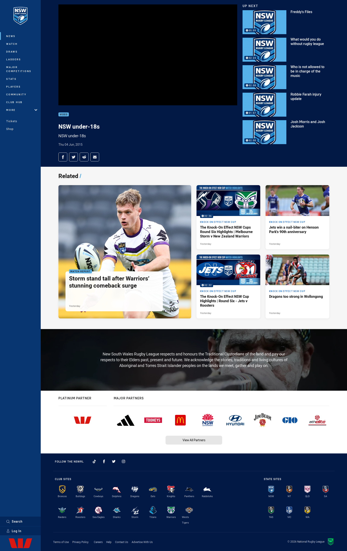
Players (13, 86)
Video (63, 114)
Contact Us (121, 542)
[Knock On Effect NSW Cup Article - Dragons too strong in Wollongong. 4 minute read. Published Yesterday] (297, 286)
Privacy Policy (80, 542)
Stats (11, 78)
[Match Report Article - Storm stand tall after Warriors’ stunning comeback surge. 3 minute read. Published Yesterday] (124, 251)
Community (16, 94)
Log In (13, 531)
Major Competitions (18, 69)
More (21, 110)
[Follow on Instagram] (123, 461)
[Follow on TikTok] (94, 461)
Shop (9, 129)
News (10, 36)
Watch (12, 43)
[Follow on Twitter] (114, 461)
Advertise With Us (142, 542)
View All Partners (194, 440)
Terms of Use (61, 542)
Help (109, 542)
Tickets (11, 121)
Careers (98, 542)
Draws (12, 51)
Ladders (13, 59)
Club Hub (14, 102)
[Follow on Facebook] (104, 461)
